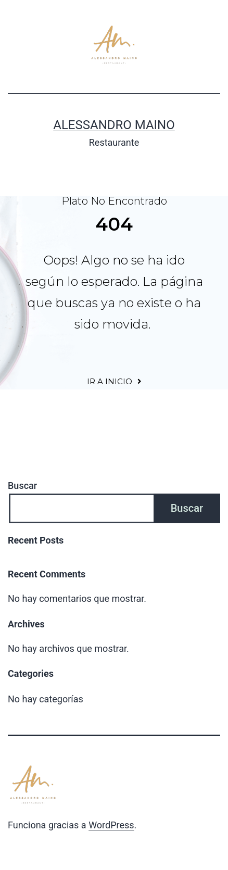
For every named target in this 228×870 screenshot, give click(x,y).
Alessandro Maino (113, 125)
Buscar (22, 485)
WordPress (111, 824)
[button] (114, 381)
